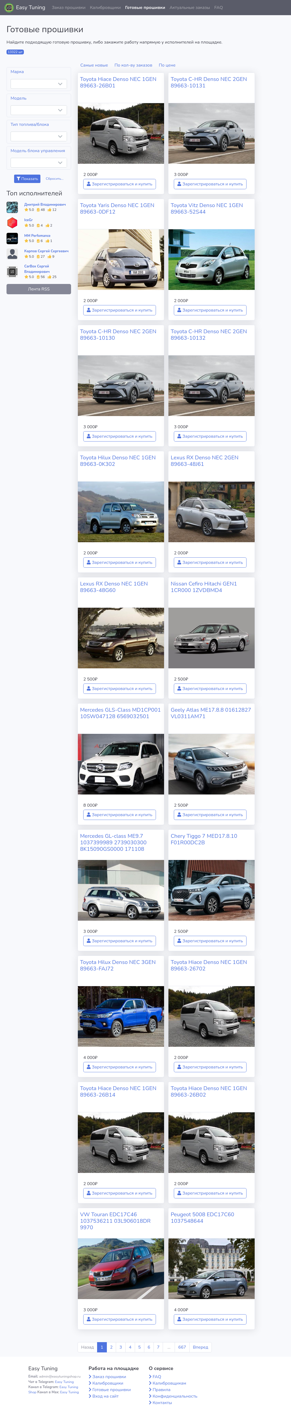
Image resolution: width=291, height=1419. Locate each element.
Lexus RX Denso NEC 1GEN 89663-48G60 (114, 587)
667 (182, 1347)
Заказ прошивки (69, 8)
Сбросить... (55, 178)
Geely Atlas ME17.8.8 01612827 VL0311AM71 (211, 713)
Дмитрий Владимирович (45, 204)
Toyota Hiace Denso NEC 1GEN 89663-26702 (209, 965)
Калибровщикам (169, 1383)
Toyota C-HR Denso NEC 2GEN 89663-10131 (209, 82)
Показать (27, 178)
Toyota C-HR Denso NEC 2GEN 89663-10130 (118, 335)
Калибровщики (105, 8)
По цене (167, 65)
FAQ (218, 8)
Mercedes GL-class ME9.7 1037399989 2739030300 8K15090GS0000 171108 (113, 842)
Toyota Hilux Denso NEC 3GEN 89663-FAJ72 (118, 965)
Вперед (200, 1347)
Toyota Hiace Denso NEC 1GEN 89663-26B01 (118, 82)
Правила (162, 1390)
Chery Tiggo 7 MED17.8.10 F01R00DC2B (204, 839)
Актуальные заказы (190, 8)
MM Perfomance (37, 235)
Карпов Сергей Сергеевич (46, 251)
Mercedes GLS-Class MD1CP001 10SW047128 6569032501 (120, 713)
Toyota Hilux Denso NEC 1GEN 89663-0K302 (118, 461)
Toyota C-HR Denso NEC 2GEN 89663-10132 (209, 335)
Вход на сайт (105, 1396)
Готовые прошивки (145, 8)
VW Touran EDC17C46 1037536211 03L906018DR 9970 (115, 1221)
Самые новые (94, 65)
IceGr (28, 220)
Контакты (162, 1403)
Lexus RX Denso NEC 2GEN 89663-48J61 (204, 461)
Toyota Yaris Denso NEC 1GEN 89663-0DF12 (117, 208)
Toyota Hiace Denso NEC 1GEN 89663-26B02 (209, 1091)
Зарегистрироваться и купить (119, 184)
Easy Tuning (30, 7)
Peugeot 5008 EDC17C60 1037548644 (202, 1218)
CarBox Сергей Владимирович (37, 269)
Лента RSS (39, 289)
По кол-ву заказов (133, 65)
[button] (283, 7)
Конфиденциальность (175, 1396)
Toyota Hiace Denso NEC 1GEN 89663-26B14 (118, 1091)
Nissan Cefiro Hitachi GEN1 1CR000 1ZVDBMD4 (204, 587)
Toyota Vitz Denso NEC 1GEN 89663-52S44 (207, 208)
